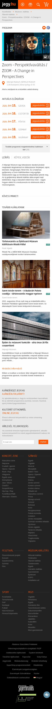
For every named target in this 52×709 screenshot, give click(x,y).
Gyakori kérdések (36, 653)
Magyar (38, 678)
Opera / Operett (8, 469)
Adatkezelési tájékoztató (16, 653)
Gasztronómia (7, 561)
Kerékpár (5, 605)
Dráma (31, 480)
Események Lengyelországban (24, 669)
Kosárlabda (6, 597)
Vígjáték (31, 463)
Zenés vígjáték (34, 527)
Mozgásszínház (34, 510)
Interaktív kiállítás (35, 569)
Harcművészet (8, 611)
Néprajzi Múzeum (9, 349)
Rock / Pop (6, 472)
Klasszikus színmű (35, 494)
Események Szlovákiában (20, 673)
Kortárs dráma (34, 488)
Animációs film (34, 605)
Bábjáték (31, 477)
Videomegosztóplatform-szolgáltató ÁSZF (24, 648)
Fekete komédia (34, 513)
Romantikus (33, 616)
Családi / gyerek (8, 466)
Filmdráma (32, 600)
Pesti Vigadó (7, 248)
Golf (3, 602)
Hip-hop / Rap (7, 491)
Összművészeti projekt (11, 555)
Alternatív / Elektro (9, 497)
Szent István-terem (9, 298)
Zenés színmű (34, 483)
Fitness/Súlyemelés (10, 613)
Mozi (30, 592)
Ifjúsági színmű (34, 499)
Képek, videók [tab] (22, 157)
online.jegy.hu (10, 413)
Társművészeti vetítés (37, 608)
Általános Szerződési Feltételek (24, 644)
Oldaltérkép (38, 665)
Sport (5, 592)
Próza (30, 497)
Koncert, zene (10, 456)
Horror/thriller (33, 613)
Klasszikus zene (8, 461)
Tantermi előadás (35, 530)
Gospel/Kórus (7, 488)
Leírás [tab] (6, 157)
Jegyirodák (6, 661)
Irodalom (31, 516)
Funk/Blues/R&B (8, 494)
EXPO (30, 577)
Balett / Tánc (33, 472)
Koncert (5, 558)
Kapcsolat (26, 657)
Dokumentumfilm (35, 611)
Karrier (36, 673)
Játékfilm (31, 619)
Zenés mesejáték (35, 519)
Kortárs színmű (34, 485)
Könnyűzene (7, 480)
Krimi (30, 508)
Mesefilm (31, 627)
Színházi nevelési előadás (38, 522)
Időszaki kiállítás (34, 555)
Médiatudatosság (21, 661)
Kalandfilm (32, 622)
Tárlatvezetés (33, 564)
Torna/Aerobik (7, 600)
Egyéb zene (7, 477)
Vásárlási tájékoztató (10, 657)
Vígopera (31, 541)
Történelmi (32, 558)
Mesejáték (32, 469)
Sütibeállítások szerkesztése (18, 678)
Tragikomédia (33, 538)
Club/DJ (5, 485)
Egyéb (30, 461)
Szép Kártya (42, 657)
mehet (43, 442)
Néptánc (31, 533)
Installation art (33, 580)
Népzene (5, 463)
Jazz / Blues (7, 483)
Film (4, 566)
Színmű (31, 502)
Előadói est (32, 491)
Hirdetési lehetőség (39, 661)
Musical (31, 466)
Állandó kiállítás (34, 561)
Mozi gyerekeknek (35, 630)
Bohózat (31, 505)
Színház (32, 456)
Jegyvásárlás (38, 105)
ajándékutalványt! (13, 394)
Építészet (32, 575)
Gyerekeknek (33, 572)
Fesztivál (7, 550)
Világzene (6, 474)
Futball (4, 608)
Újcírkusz (31, 524)
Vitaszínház (32, 535)
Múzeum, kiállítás (38, 550)
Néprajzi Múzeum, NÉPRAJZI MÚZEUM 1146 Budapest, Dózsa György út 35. (21, 83)
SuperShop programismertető (18, 665)
